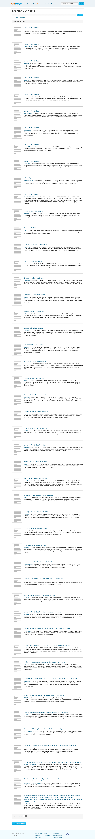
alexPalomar (27, 130)
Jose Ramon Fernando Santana (32, 783)
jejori (25, 647)
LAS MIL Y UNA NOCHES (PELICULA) (37, 411)
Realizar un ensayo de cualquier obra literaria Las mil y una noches (46, 712)
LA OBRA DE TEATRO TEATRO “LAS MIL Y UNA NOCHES (44, 578)
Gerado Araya (27, 330)
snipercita (26, 314)
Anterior (20, 816)
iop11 (25, 531)
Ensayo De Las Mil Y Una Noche (35, 361)
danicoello (26, 547)
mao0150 (26, 514)
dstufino (26, 748)
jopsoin (26, 464)
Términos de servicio (57, 837)
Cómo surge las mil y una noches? (35, 528)
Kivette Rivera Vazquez (30, 764)
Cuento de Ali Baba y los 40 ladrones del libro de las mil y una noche (46, 729)
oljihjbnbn (26, 664)
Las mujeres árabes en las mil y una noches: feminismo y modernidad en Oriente (50, 745)
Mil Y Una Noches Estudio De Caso (36, 478)
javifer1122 (27, 497)
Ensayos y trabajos (31, 3)
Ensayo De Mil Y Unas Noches (34, 278)
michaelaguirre (28, 30)
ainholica (26, 263)
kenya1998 (27, 414)
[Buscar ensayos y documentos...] (69, 3)
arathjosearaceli (28, 731)
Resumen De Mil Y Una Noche (34, 228)
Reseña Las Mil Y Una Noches (34, 311)
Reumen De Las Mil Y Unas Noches (36, 395)
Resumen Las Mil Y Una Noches (34, 295)
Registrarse (39, 3)
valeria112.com (28, 46)
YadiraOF (26, 597)
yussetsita (26, 364)
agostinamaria (28, 564)
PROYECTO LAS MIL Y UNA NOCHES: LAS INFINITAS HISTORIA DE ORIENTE (51, 679)
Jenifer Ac (26, 347)
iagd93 (26, 430)
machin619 (27, 280)
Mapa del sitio (56, 833)
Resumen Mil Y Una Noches (33, 211)
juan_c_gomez (28, 113)
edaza (25, 96)
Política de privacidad (57, 835)
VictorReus (27, 163)
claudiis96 (26, 80)
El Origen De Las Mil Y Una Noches (36, 512)
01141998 (26, 714)
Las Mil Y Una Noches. (31, 194)
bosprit (26, 480)
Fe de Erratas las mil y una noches (35, 545)
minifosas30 (27, 803)
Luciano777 (27, 147)
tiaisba (26, 297)
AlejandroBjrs (27, 247)
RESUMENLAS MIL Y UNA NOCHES (36, 244)
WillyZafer (26, 614)
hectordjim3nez (28, 631)
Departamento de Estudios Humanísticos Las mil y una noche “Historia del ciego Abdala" (53, 762)
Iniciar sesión (47, 3)
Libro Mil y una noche (31, 178)
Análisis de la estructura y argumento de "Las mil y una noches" (45, 662)
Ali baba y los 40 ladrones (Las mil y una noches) (40, 595)
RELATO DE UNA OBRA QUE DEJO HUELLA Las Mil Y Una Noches (47, 645)
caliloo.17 (26, 230)
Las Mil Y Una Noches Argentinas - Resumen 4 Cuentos (42, 612)
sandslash (26, 63)
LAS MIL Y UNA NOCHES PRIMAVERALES (38, 495)
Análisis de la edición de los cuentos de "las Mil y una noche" (44, 695)
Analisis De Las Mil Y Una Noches (35, 461)
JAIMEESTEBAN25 (29, 197)
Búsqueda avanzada (19, 823)
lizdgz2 (26, 380)
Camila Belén (27, 681)
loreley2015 (27, 581)
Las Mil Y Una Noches (31, 27)
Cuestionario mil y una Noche (33, 328)
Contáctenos (54, 3)
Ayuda (46, 833)
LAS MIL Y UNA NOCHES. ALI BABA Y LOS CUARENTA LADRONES (47, 628)
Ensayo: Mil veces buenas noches (35, 428)
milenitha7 (27, 213)
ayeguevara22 (28, 447)
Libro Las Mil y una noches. (33, 261)
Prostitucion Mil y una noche (33, 345)
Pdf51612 (26, 698)
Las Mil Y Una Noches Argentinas (35, 445)
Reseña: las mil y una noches (33, 378)
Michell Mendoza (28, 180)
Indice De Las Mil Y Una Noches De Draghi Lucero (41, 562)
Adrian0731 (27, 397)
